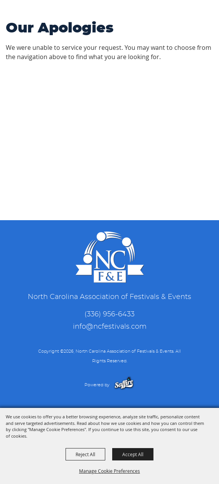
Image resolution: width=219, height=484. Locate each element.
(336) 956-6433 (109, 314)
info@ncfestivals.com (110, 326)
